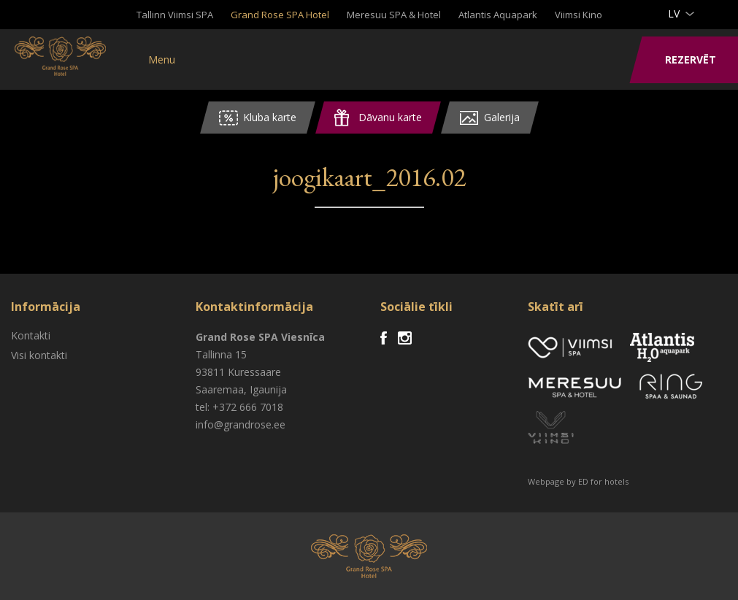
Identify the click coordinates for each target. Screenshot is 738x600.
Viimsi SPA (73, 58)
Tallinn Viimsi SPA (175, 14)
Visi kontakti (39, 355)
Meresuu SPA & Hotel (394, 14)
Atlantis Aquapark (497, 14)
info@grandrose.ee (240, 424)
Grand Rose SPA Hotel (280, 14)
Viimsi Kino (578, 14)
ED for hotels (603, 481)
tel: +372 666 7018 (239, 407)
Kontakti (30, 335)
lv (674, 13)
